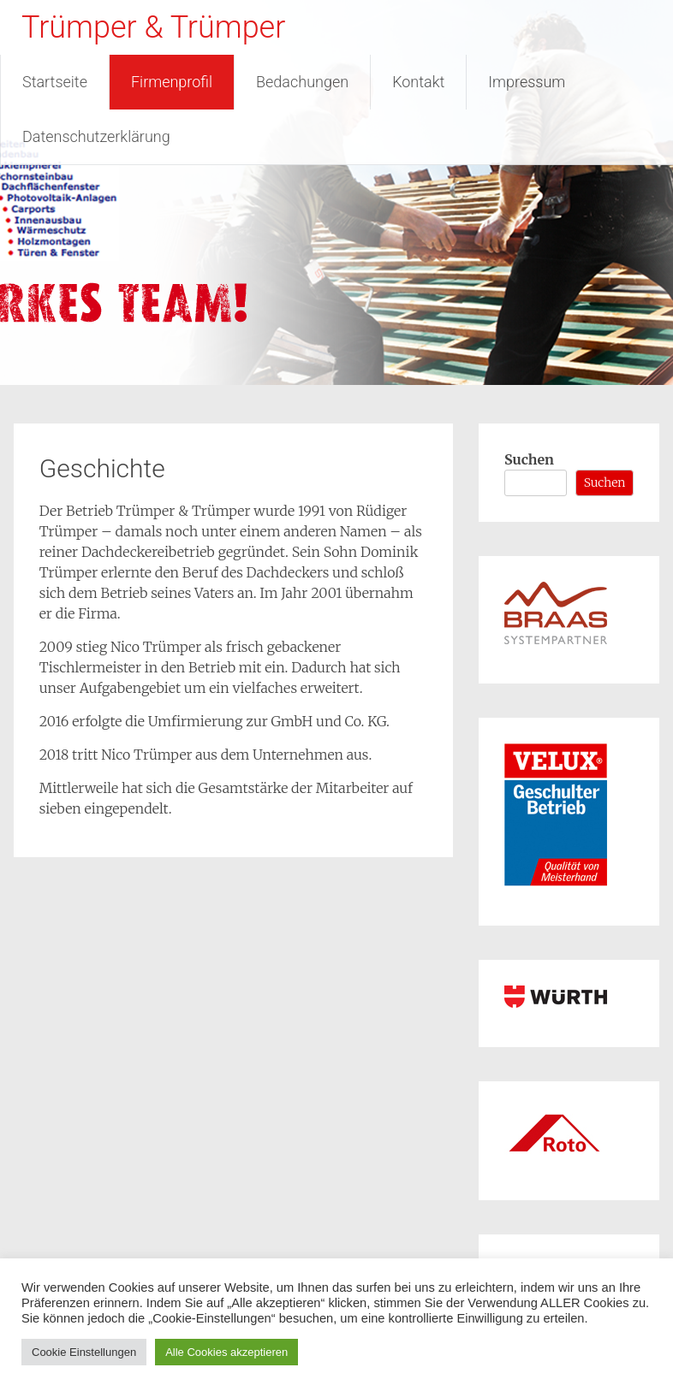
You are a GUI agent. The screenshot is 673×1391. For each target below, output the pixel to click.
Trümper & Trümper (153, 27)
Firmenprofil (171, 82)
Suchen (529, 459)
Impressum (526, 82)
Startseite (54, 82)
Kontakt (418, 82)
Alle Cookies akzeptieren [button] (226, 1352)
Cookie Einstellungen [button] (84, 1352)
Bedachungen (302, 82)
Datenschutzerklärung (96, 136)
